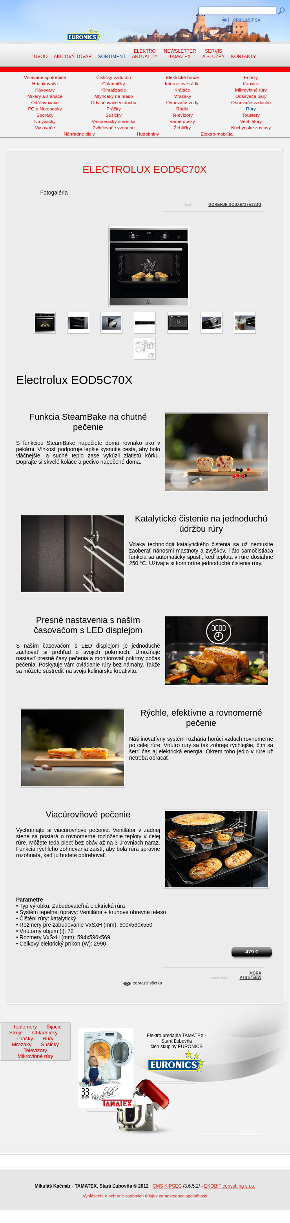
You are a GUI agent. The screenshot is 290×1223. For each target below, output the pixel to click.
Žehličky (182, 127)
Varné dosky (182, 121)
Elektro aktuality (144, 53)
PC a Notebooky (45, 109)
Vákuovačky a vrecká (114, 121)
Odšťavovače (44, 102)
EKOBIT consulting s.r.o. (229, 1186)
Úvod (40, 56)
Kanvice (251, 83)
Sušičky (114, 115)
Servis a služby (213, 53)
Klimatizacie (113, 90)
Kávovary (45, 90)
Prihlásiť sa (246, 20)
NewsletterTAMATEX (180, 53)
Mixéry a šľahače (45, 96)
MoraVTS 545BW (250, 974)
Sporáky (44, 115)
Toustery (251, 115)
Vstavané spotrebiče (45, 77)
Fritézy (251, 77)
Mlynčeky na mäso (114, 96)
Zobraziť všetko (147, 983)
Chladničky (113, 83)
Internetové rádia (182, 83)
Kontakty (243, 56)
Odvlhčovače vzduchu (114, 102)
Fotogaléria (53, 192)
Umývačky (45, 121)
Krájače (182, 90)
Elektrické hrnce (182, 77)
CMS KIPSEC (167, 1186)
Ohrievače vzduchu (251, 102)
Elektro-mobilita (217, 134)
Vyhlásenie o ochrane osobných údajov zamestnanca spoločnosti (145, 1196)
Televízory (182, 115)
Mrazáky (182, 96)
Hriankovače (45, 83)
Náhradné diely (79, 134)
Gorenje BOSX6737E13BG (234, 204)
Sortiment (112, 56)
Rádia (182, 109)
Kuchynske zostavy (251, 127)
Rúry (251, 109)
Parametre (29, 899)
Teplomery (25, 1027)
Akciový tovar (73, 56)
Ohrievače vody (182, 102)
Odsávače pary (251, 96)
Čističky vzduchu (113, 77)
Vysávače (45, 127)
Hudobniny (148, 134)
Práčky (113, 109)
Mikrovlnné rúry (251, 90)
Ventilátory (251, 121)
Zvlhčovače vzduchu (114, 127)
